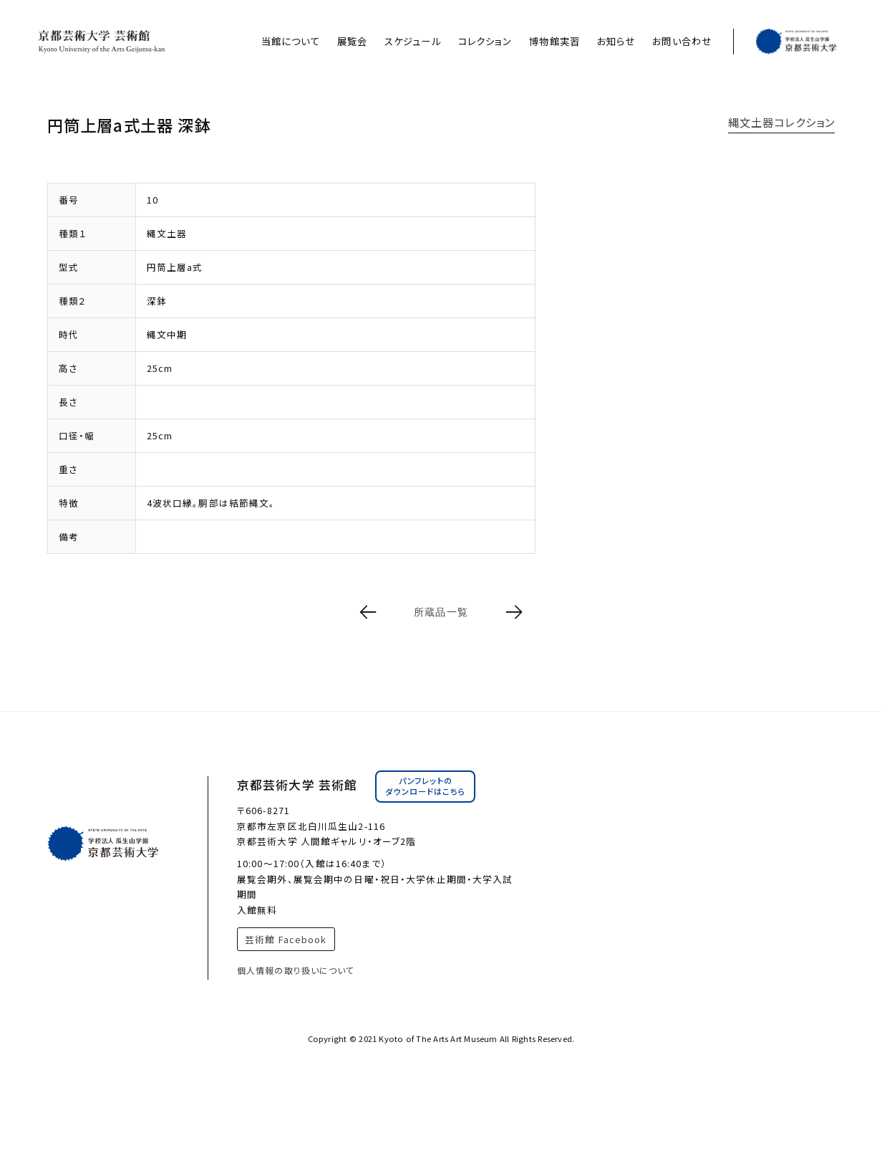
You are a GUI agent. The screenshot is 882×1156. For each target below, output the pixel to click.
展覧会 (352, 41)
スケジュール (412, 41)
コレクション (485, 41)
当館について (290, 41)
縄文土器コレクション (781, 122)
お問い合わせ (682, 41)
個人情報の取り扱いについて (296, 970)
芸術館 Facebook (285, 939)
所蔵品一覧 (441, 612)
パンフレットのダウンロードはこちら (425, 786)
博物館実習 (554, 41)
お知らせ (616, 41)
